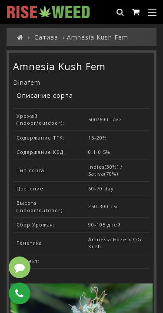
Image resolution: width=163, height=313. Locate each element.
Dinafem (26, 82)
